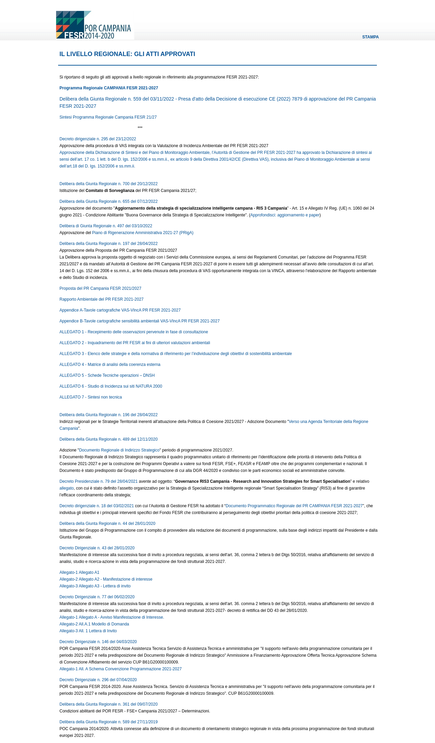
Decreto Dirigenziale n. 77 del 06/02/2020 (97, 597)
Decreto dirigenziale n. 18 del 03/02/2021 (96, 505)
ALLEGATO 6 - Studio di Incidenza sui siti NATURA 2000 (111, 386)
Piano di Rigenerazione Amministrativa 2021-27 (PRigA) (142, 232)
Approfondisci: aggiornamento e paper (284, 215)
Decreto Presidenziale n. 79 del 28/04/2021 (98, 481)
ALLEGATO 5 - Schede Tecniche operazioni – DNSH (107, 375)
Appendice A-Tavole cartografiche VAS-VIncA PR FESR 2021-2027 (120, 310)
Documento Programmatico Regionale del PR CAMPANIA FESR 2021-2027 (294, 505)
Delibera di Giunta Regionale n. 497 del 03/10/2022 (105, 226)
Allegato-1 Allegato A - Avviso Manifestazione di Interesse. (111, 617)
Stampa (370, 37)
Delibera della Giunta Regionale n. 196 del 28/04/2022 (108, 414)
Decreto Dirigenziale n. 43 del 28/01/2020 (97, 548)
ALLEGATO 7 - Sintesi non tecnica (90, 397)
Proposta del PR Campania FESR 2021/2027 (100, 288)
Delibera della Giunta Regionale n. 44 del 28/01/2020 (107, 523)
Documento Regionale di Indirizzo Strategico (119, 450)
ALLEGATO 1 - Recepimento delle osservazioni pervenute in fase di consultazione (134, 332)
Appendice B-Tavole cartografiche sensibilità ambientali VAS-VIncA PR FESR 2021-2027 (139, 321)
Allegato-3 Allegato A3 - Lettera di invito (94, 586)
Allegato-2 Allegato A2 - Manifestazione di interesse (106, 579)
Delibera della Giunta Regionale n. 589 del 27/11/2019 (108, 722)
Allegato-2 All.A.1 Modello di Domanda (94, 624)
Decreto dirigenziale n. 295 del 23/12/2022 (97, 139)
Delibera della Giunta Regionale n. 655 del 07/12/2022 (108, 201)
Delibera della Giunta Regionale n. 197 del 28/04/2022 (108, 243)
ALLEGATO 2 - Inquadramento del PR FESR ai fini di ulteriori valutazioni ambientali (135, 342)
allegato (66, 488)
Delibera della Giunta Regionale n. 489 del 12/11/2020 (108, 439)
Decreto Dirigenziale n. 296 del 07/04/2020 (98, 679)
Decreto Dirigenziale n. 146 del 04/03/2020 (98, 641)
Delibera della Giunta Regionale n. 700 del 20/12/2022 (108, 183)
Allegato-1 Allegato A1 (79, 572)
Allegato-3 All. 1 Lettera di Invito (88, 631)
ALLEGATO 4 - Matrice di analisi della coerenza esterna (110, 364)
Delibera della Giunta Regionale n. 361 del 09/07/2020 (108, 704)
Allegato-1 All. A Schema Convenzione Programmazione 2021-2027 (120, 669)
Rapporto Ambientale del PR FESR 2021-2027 (101, 299)
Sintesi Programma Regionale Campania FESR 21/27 (108, 117)
